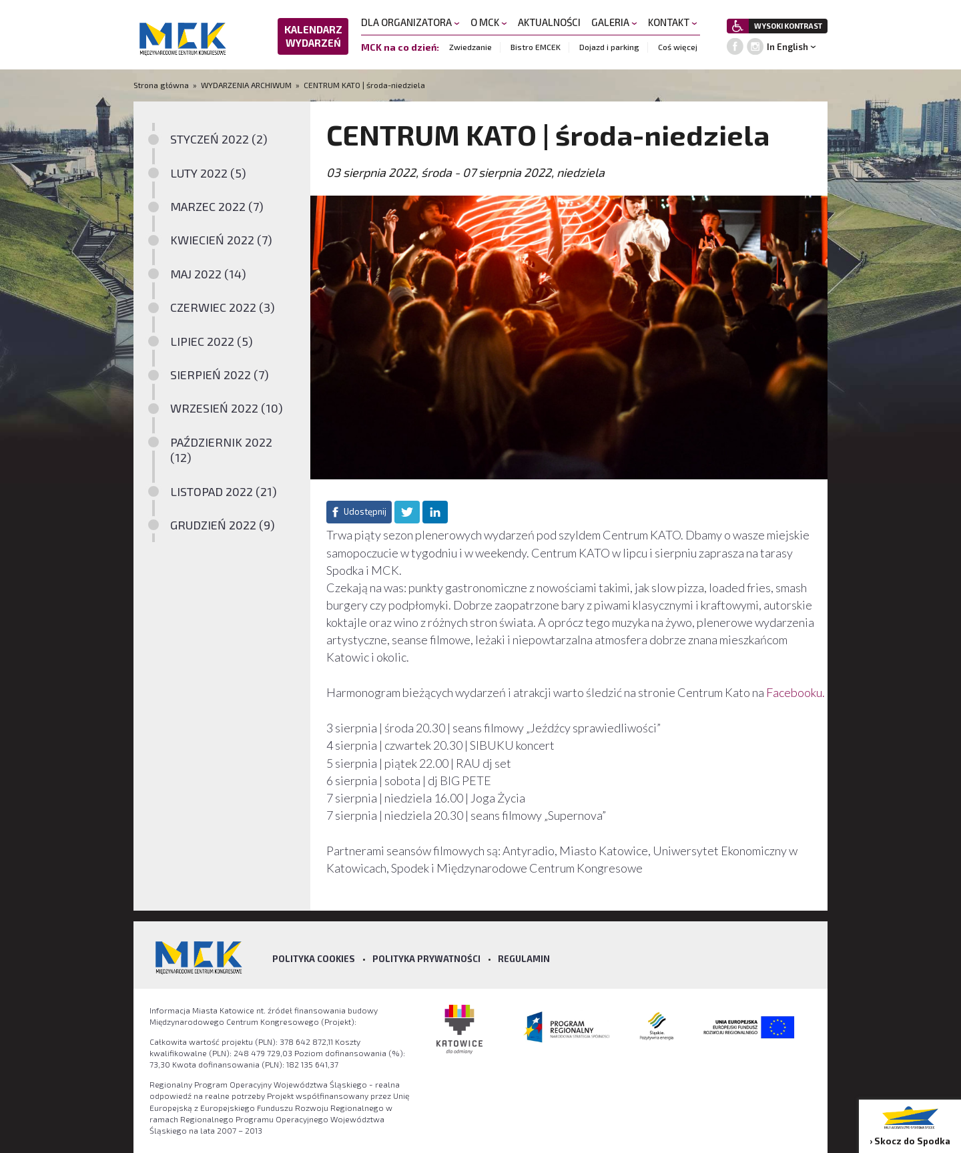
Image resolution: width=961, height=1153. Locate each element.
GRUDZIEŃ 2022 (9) (222, 524)
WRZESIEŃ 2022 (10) (226, 408)
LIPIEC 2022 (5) (211, 341)
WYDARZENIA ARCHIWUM (246, 84)
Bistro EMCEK (536, 46)
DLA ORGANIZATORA (410, 22)
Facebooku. (795, 692)
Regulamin (524, 958)
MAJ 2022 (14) (208, 273)
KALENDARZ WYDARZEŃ (313, 36)
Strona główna (162, 84)
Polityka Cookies (313, 958)
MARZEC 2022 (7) (217, 206)
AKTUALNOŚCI (549, 22)
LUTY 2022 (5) (208, 173)
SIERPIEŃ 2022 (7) (219, 374)
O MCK (488, 22)
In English (787, 46)
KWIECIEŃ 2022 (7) (221, 239)
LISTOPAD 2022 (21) (223, 491)
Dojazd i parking (609, 46)
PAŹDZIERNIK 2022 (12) (221, 450)
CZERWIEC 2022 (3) (222, 307)
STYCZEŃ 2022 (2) (219, 139)
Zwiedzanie (470, 46)
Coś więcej (677, 46)
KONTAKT (672, 22)
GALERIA (614, 22)
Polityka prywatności (426, 958)
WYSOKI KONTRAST (788, 25)
